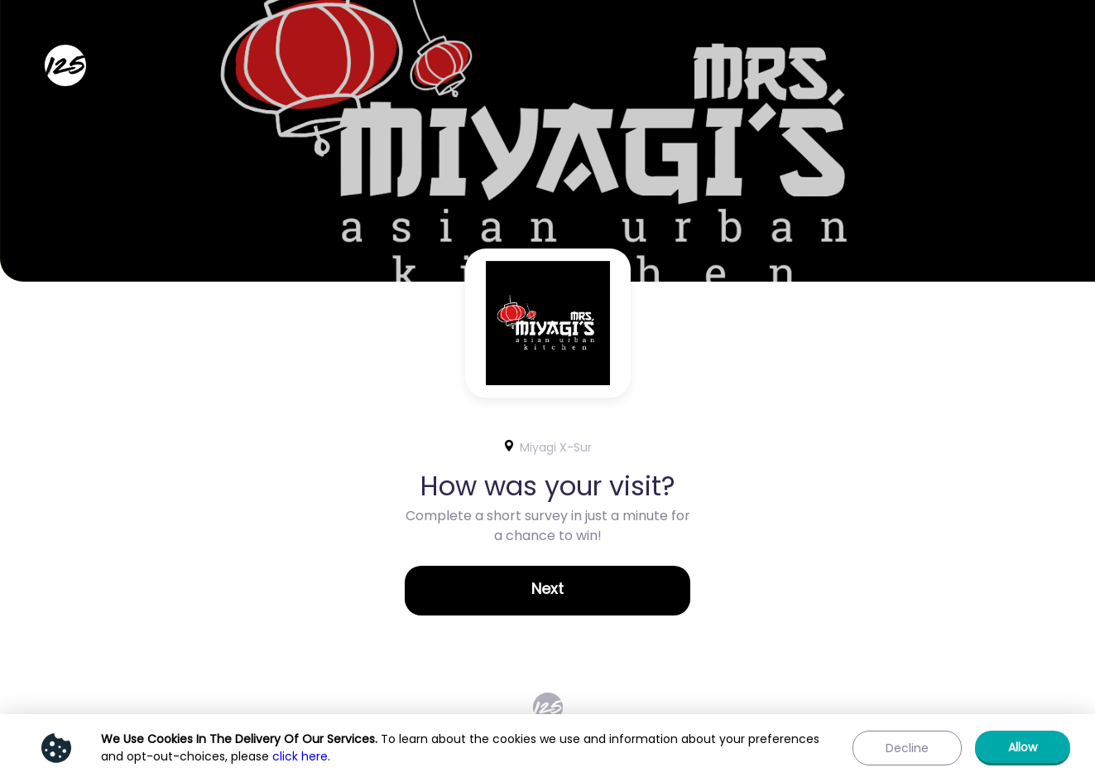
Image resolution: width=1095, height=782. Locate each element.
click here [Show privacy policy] (300, 756)
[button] (547, 590)
